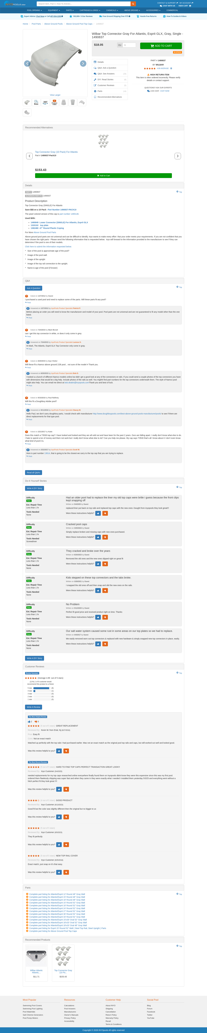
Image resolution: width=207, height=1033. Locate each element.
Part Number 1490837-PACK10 (62, 210)
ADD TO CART (161, 45)
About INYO (110, 1005)
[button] (28, 63)
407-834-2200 (56, 16)
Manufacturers (70, 1012)
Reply (28, 302)
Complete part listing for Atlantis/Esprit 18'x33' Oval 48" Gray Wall (58, 925)
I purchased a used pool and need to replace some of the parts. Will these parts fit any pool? (65, 299)
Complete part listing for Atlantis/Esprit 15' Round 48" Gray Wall (57, 897)
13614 (47, 453)
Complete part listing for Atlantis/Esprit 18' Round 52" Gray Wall (57, 905)
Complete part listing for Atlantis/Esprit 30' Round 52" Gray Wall (57, 914)
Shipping (109, 1009)
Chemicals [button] (112, 10)
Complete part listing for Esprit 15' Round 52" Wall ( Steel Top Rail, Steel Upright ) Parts (67, 928)
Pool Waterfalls (29, 1012)
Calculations (69, 1005)
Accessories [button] (153, 10)
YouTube (150, 1018)
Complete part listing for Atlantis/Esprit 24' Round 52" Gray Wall (57, 908)
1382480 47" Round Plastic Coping (47, 228)
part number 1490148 (69, 214)
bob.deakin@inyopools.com (77, 382)
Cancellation (111, 1012)
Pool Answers (69, 1009)
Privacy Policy (70, 1018)
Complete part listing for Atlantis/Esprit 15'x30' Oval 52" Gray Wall (58, 920)
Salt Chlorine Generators (33, 1015)
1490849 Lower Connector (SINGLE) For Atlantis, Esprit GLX (59, 222)
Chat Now (40, 16)
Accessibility (69, 1021)
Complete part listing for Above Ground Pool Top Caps (53, 931)
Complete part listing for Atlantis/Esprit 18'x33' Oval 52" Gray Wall (58, 922)
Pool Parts (36, 24)
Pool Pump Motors (30, 1018)
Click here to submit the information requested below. (48, 246)
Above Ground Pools (53, 24)
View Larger (55, 95)
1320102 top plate (39, 225)
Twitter (149, 1015)
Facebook (151, 1012)
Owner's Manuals (71, 1015)
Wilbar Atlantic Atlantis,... (36, 971)
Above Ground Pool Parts (45, 232)
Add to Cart (103, 175)
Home (25, 24)
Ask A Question (33, 288)
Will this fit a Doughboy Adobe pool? (41, 401)
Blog (149, 1005)
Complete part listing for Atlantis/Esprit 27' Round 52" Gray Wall (57, 911)
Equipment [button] (54, 10)
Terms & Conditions (114, 1024)
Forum (149, 1009)
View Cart (185, 6)
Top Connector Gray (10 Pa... (63, 971)
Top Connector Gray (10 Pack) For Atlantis (56, 152)
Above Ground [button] (132, 10)
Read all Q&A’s (33, 472)
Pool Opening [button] (34, 10)
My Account (186, 3)
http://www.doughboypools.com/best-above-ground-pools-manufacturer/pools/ (127, 414)
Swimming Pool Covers (32, 1005)
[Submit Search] (133, 3)
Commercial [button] (172, 10)
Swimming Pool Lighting (32, 1009)
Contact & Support (167, 3)
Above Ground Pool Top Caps (79, 24)
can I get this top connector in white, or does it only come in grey (53, 333)
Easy (29, 501)
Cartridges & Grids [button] (90, 10)
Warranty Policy (112, 1018)
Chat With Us (167, 6)
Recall (108, 1021)
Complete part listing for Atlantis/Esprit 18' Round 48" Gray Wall (57, 900)
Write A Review (33, 707)
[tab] (103, 127)
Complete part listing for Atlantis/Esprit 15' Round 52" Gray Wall (57, 903)
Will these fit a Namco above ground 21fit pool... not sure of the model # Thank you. (61, 364)
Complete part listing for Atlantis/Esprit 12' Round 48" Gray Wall (57, 894)
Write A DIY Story (34, 488)
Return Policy (111, 1015)
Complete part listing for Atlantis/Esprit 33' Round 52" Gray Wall (57, 917)
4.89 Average (163, 68)
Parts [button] (69, 10)
